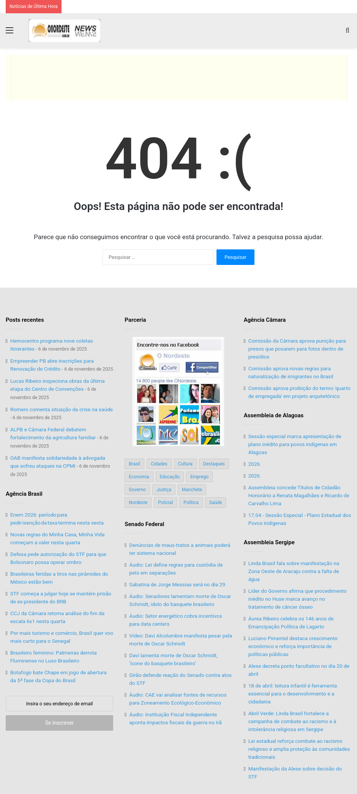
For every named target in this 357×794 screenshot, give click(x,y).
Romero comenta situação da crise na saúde (61, 409)
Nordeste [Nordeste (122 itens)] (138, 502)
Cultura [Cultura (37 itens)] (185, 464)
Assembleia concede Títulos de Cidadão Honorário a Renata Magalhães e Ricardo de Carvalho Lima (298, 495)
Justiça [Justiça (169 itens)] (163, 489)
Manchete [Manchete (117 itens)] (192, 489)
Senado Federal (144, 524)
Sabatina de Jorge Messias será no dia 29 (177, 584)
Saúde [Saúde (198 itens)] (215, 502)
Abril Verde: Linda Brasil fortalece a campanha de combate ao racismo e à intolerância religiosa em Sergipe (292, 721)
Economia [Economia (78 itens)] (139, 476)
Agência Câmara (265, 319)
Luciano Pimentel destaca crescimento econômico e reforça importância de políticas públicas (293, 646)
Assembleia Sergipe (269, 542)
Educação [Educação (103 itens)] (170, 476)
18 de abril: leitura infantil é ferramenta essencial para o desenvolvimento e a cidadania (292, 694)
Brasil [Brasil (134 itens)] (134, 464)
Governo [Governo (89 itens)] (137, 489)
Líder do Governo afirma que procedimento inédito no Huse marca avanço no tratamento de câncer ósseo (297, 599)
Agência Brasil (24, 493)
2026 (254, 464)
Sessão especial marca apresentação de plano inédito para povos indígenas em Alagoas (294, 444)
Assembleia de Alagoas (274, 415)
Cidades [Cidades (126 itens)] (159, 464)
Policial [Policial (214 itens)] (165, 502)
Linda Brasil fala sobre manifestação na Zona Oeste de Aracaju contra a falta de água (294, 571)
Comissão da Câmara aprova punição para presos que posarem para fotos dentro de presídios (297, 349)
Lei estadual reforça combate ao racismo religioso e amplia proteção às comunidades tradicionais (299, 749)
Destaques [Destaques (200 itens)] (214, 464)
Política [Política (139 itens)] (191, 502)
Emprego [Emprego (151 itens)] (199, 476)
